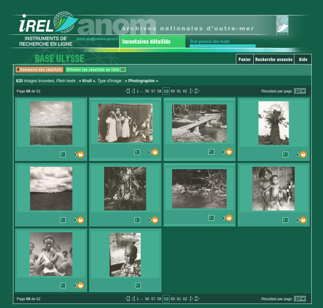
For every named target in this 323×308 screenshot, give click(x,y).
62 (185, 91)
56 (147, 91)
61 (179, 91)
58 (159, 91)
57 (153, 91)
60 (173, 91)
